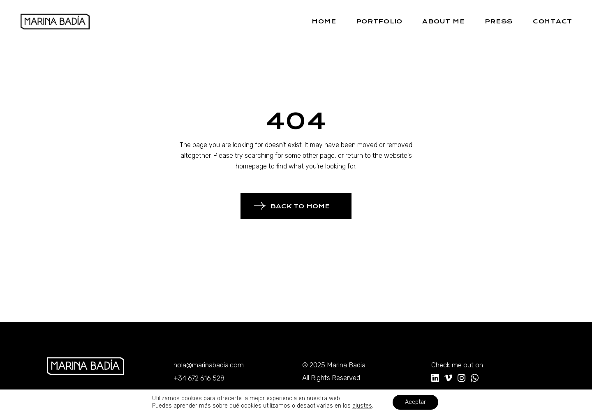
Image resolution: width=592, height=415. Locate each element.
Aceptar (415, 402)
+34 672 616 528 (198, 378)
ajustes (362, 405)
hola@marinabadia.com (208, 365)
